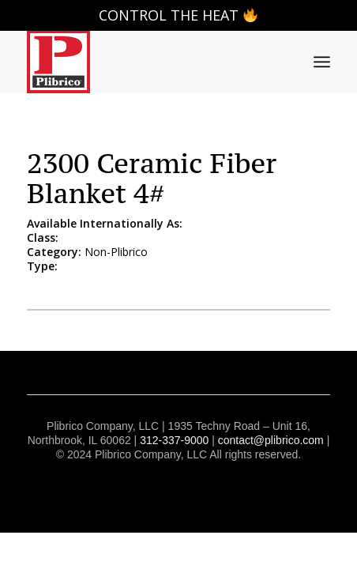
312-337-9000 (174, 440)
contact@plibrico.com (271, 440)
